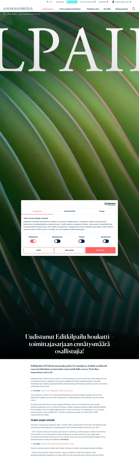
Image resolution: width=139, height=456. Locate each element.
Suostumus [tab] (37, 211)
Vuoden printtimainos (88, 2)
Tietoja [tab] (101, 211)
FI (47, 2)
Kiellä (38, 250)
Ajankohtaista (48, 9)
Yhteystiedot (60, 2)
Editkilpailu (72, 2)
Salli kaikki (100, 250)
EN (51, 2)
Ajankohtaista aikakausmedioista (29, 14)
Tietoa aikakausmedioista (70, 9)
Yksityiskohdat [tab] (69, 211)
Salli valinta (69, 250)
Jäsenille (107, 9)
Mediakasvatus (93, 9)
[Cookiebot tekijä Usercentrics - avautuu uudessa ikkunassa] (106, 204)
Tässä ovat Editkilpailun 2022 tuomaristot (57, 391)
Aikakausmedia (121, 9)
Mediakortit (103, 2)
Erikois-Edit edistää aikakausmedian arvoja (57, 444)
